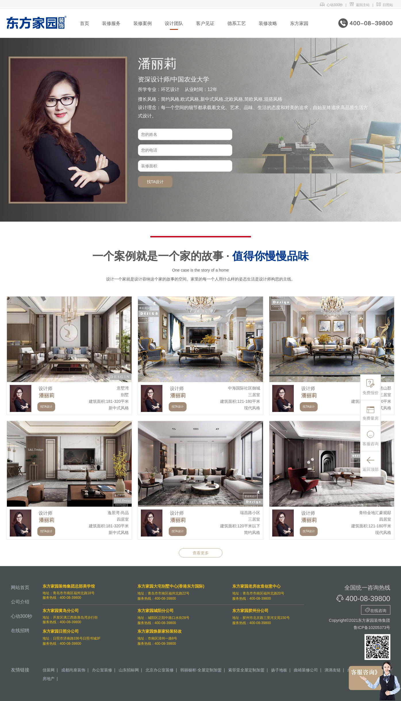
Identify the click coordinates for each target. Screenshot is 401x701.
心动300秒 (331, 5)
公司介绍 (20, 601)
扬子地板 (279, 670)
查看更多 (201, 553)
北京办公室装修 (159, 670)
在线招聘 (20, 630)
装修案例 (142, 23)
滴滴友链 (333, 670)
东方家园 (299, 23)
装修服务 (111, 23)
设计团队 (174, 23)
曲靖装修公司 (306, 670)
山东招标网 (129, 670)
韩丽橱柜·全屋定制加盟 (201, 670)
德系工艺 (236, 23)
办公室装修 (102, 670)
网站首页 (20, 587)
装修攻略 (268, 23)
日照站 (384, 5)
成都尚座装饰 (73, 670)
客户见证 (205, 23)
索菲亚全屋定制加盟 (246, 670)
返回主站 (359, 5)
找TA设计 (155, 181)
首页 (84, 23)
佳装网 (49, 670)
